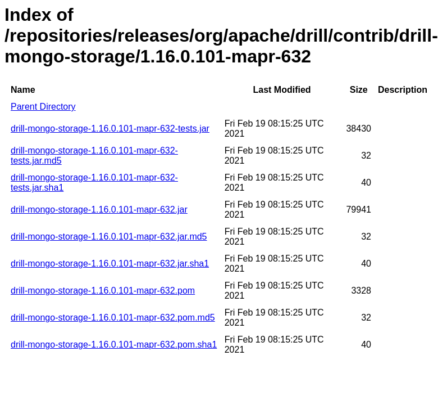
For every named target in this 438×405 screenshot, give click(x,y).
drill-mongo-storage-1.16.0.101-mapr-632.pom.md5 (113, 317)
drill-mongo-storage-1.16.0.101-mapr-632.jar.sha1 (110, 263)
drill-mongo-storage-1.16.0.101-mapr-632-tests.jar (110, 128)
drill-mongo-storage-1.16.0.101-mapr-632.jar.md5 (109, 236)
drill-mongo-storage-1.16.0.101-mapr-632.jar (99, 209)
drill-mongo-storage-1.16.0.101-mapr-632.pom (103, 290)
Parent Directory (43, 106)
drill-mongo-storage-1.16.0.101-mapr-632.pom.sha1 (114, 344)
